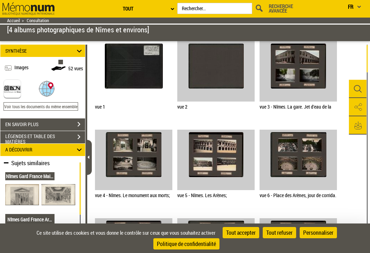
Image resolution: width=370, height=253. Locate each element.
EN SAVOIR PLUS (45, 124)
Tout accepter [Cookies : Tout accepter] (241, 232)
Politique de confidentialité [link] (186, 244)
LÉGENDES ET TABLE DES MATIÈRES (45, 137)
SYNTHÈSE (44, 51)
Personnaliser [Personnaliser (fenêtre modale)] (318, 232)
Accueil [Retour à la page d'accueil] (13, 21)
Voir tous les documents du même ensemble (40, 106)
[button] (47, 88)
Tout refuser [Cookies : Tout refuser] (279, 232)
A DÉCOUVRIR (44, 150)
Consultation (38, 21)
